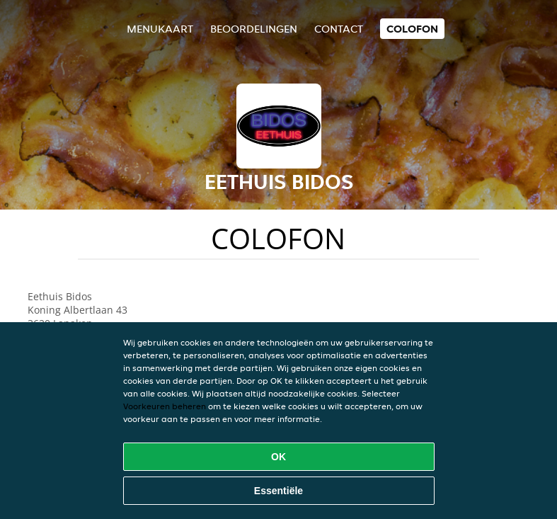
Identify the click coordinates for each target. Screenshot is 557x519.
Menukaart (160, 28)
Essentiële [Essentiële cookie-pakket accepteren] (278, 490)
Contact (338, 28)
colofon (412, 28)
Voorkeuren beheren (164, 406)
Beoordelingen (253, 28)
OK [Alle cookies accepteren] (278, 456)
